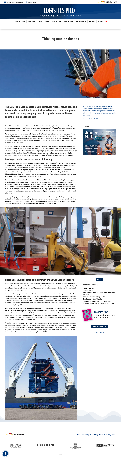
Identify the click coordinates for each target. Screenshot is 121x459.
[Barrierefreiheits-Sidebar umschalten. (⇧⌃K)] (5, 454)
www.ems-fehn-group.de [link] (100, 332)
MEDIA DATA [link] (32, 2)
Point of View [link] (56, 21)
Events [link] (100, 21)
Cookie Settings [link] (94, 435)
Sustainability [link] (81, 21)
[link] (27, 2)
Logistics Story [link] (43, 21)
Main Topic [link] (31, 21)
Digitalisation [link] (68, 21)
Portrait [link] (92, 21)
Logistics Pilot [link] (101, 312)
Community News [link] (19, 21)
